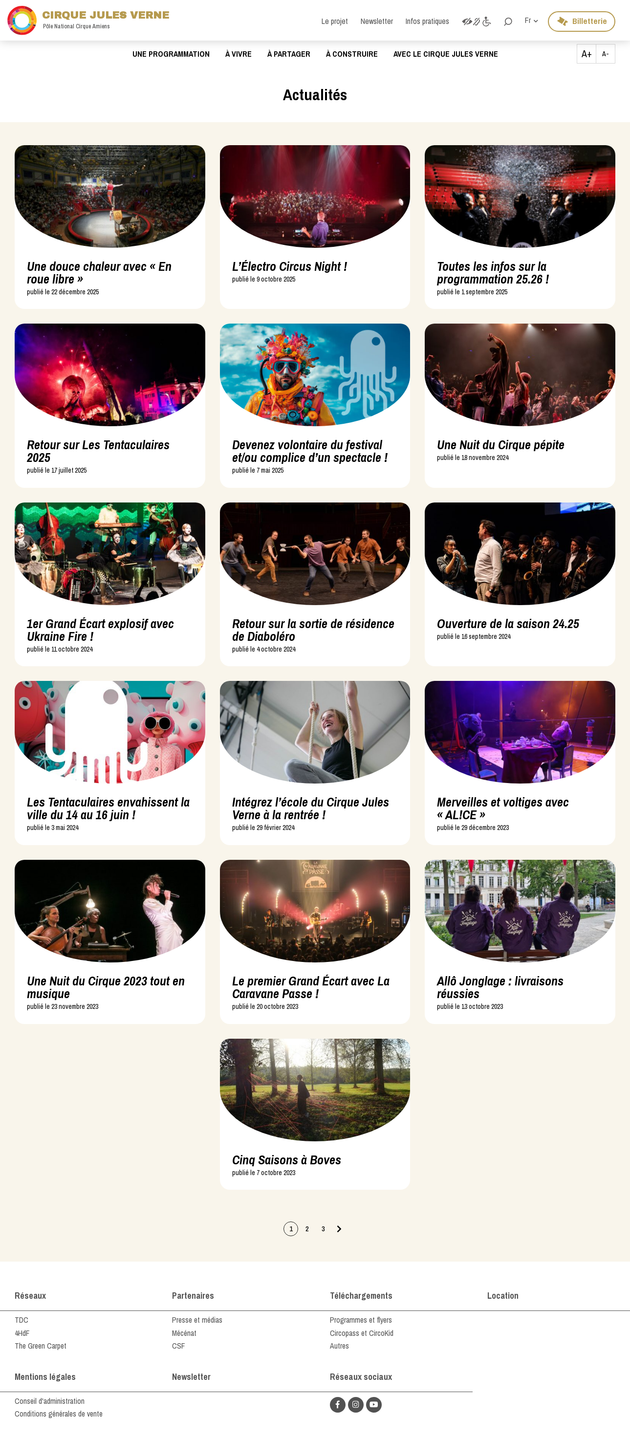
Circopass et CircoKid (362, 1333)
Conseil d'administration (50, 1401)
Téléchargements (362, 1295)
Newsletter (191, 1377)
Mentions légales (45, 1377)
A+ (587, 53)
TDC (21, 1319)
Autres (339, 1345)
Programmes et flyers (362, 1319)
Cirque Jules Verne (92, 20)
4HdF (22, 1333)
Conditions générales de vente (61, 1413)
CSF (178, 1345)
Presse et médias (198, 1319)
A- (605, 53)
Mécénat (185, 1333)
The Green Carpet (41, 1345)
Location (503, 1295)
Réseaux (30, 1295)
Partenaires (193, 1295)
